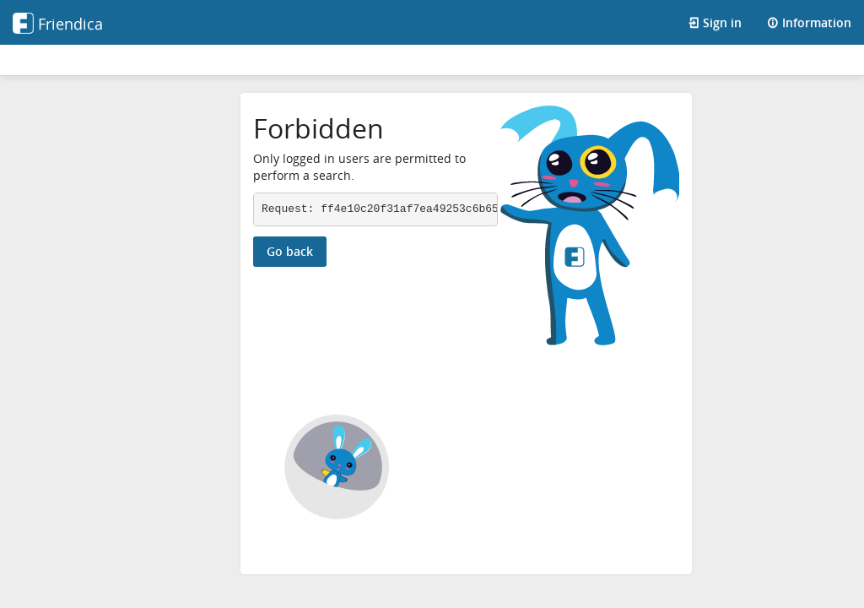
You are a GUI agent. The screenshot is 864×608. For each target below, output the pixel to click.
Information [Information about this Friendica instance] (809, 22)
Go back (290, 251)
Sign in (715, 22)
